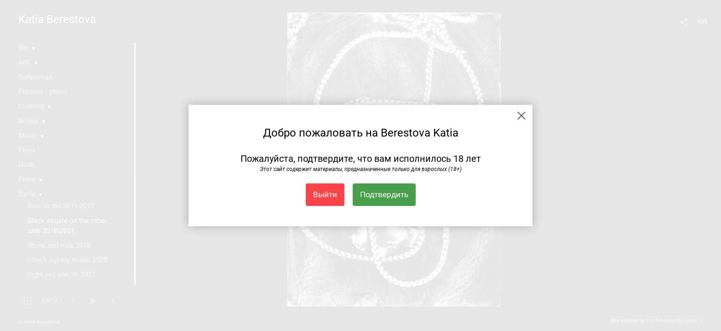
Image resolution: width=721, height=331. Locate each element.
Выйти (325, 194)
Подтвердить (384, 194)
